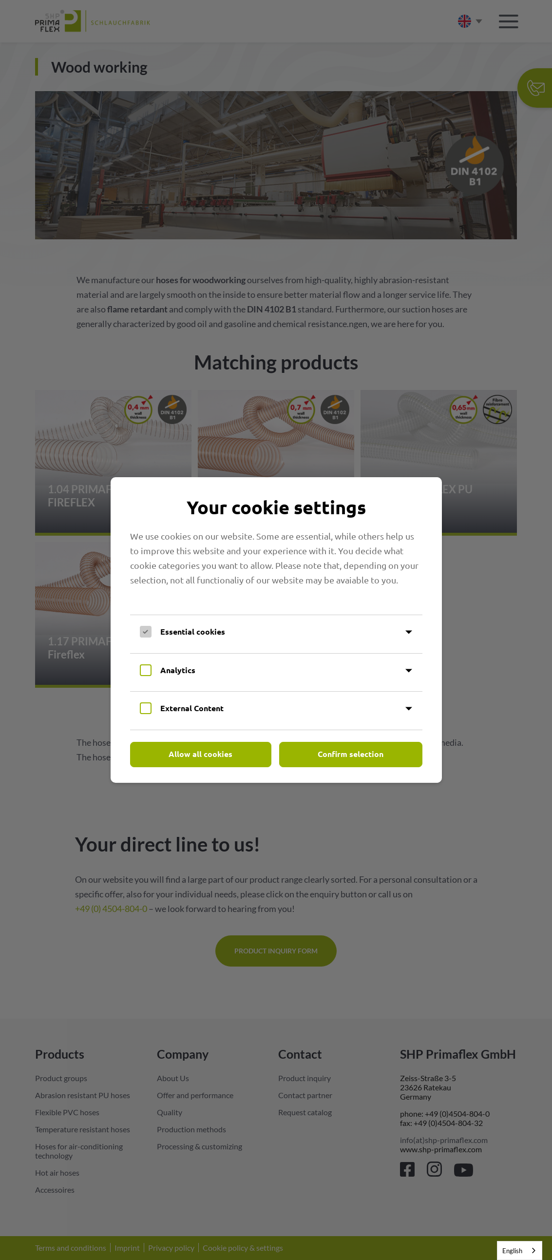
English (512, 1251)
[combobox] (519, 1250)
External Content (192, 708)
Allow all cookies (200, 754)
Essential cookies (192, 631)
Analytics (177, 670)
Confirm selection (350, 754)
